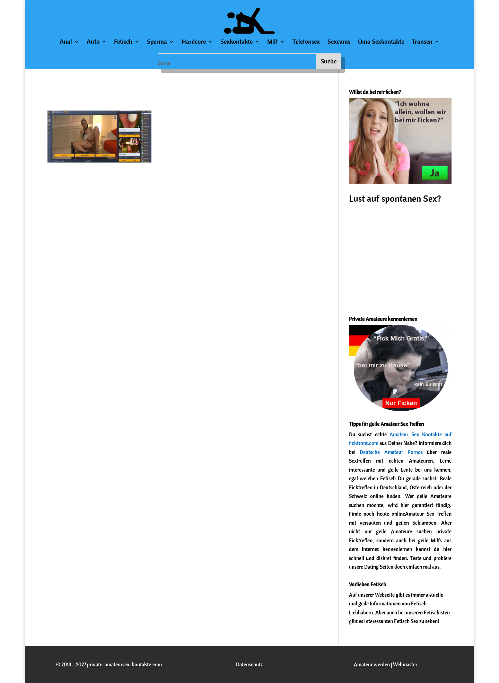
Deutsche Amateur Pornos (391, 452)
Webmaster (405, 664)
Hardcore (194, 42)
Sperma (157, 42)
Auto (93, 42)
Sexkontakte (236, 42)
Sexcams (338, 42)
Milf (272, 42)
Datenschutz (249, 664)
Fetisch (123, 42)
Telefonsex (306, 42)
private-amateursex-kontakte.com (124, 664)
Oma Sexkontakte (381, 42)
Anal (66, 42)
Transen (422, 42)
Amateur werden (372, 664)
